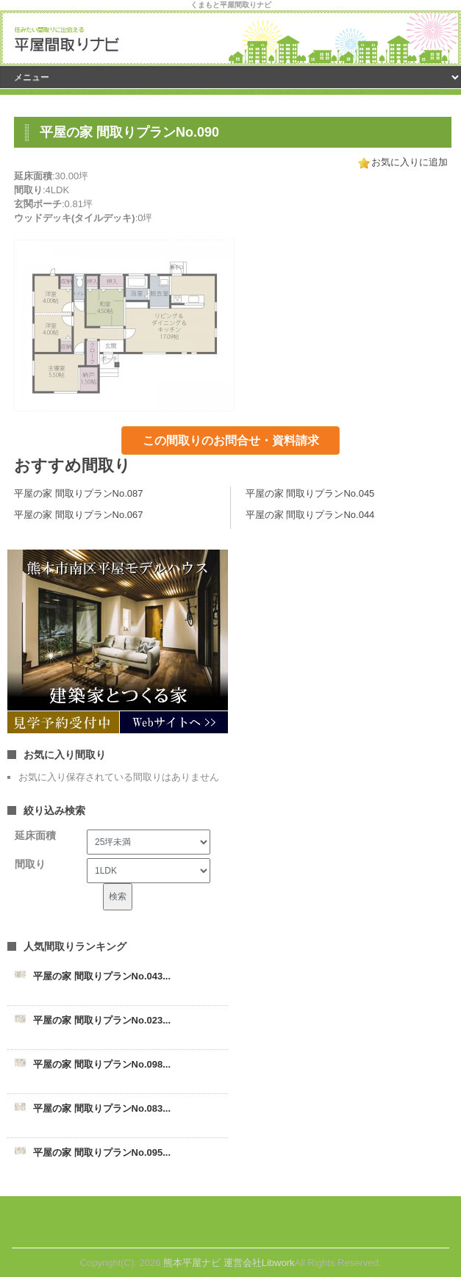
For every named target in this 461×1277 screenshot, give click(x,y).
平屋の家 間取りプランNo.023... (102, 1020)
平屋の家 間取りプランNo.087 (78, 493)
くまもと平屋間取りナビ (230, 5)
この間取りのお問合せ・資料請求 (231, 440)
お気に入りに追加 (409, 162)
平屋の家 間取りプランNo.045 (310, 493)
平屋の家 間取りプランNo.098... (102, 1064)
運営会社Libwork (259, 1262)
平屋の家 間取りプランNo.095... (102, 1152)
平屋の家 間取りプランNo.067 (78, 514)
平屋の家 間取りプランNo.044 (310, 514)
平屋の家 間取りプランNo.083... (102, 1108)
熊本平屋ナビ (192, 1262)
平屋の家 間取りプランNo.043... (102, 976)
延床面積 (35, 835)
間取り (30, 864)
